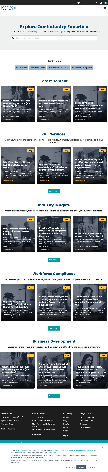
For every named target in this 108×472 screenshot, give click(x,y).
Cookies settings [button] (70, 467)
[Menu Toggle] (105, 8)
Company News (86, 420)
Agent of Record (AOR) (10, 420)
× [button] (102, 447)
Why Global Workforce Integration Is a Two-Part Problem (17, 231)
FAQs (65, 430)
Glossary (67, 427)
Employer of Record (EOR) (12, 417)
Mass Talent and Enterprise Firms (43, 425)
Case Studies (85, 427)
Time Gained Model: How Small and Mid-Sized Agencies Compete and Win (88, 300)
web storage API (57, 450)
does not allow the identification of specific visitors (79, 450)
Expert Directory (87, 417)
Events (66, 424)
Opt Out (50, 452)
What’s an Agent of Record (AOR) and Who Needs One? (53, 103)
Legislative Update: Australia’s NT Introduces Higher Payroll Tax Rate (89, 105)
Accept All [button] (81, 467)
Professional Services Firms (43, 429)
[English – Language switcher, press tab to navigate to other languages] (86, 2)
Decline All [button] (92, 467)
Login (65, 435)
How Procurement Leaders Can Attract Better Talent (89, 235)
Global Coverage (8, 429)
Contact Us (37, 434)
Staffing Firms (38, 417)
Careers (83, 424)
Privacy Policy (19, 450)
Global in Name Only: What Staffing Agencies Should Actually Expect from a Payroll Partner (89, 163)
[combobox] (54, 37)
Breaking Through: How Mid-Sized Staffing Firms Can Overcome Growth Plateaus (52, 232)
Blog (65, 420)
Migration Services (8, 424)
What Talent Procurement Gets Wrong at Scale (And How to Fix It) (17, 103)
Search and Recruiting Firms (43, 420)
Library (66, 417)
